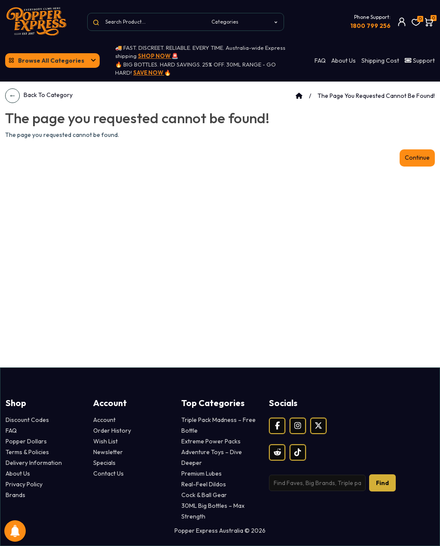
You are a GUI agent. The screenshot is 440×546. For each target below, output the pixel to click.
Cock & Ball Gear (204, 495)
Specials (104, 463)
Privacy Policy (24, 484)
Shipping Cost (380, 60)
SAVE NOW (148, 72)
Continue (417, 157)
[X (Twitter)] (318, 426)
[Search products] (317, 483)
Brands (15, 495)
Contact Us (108, 473)
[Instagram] (298, 426)
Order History (112, 430)
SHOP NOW (154, 55)
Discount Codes (27, 420)
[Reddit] (277, 452)
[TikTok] (298, 452)
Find (382, 483)
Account (104, 420)
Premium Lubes (201, 473)
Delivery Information (34, 463)
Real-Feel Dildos (203, 484)
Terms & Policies (27, 452)
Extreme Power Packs (211, 441)
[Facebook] (277, 426)
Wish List (105, 441)
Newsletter (108, 452)
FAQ (320, 60)
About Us (343, 60)
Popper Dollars (26, 441)
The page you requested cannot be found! (376, 96)
